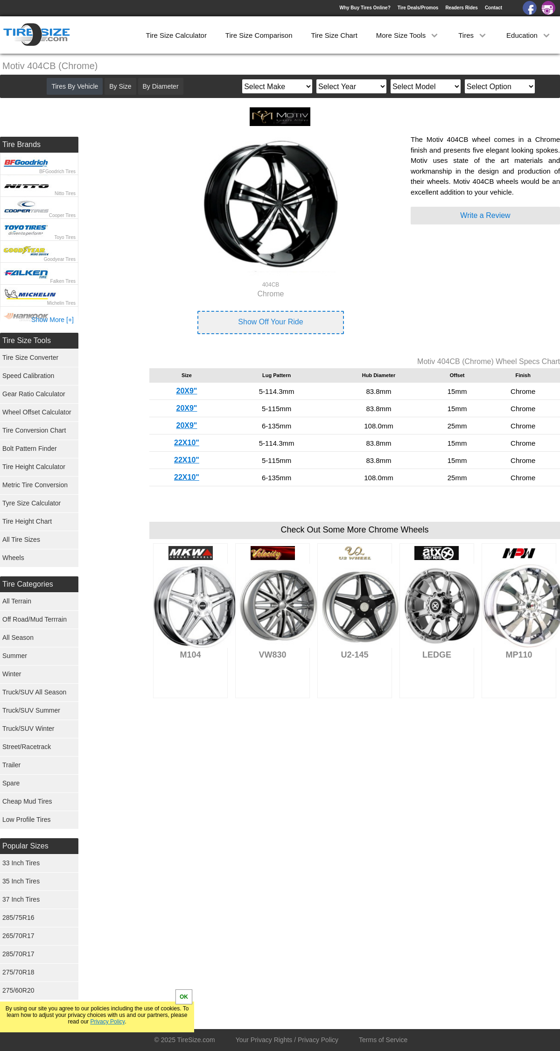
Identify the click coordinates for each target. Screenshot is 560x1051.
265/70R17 (18, 935)
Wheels (13, 557)
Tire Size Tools (26, 340)
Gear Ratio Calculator (33, 394)
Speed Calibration (28, 375)
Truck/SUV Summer (31, 710)
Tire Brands (21, 144)
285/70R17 (18, 954)
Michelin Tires (61, 303)
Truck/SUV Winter (28, 728)
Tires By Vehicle (74, 86)
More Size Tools (408, 35)
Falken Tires (63, 281)
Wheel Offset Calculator (36, 412)
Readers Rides (461, 7)
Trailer (11, 765)
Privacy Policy (107, 1021)
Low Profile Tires (26, 819)
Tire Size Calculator (176, 35)
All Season (18, 637)
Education (529, 35)
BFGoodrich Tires (57, 171)
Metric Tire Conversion (35, 485)
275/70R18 (18, 972)
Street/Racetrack (26, 746)
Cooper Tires (62, 215)
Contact (493, 7)
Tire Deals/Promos (418, 7)
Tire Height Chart (27, 521)
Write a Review (485, 215)
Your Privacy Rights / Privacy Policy (287, 1040)
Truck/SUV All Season (34, 692)
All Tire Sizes (21, 539)
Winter (11, 674)
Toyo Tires (65, 237)
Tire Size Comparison (259, 35)
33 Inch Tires (21, 863)
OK (184, 997)
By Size (120, 86)
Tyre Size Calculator (31, 503)
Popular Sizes (25, 846)
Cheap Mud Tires (27, 801)
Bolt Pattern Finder (29, 448)
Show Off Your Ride (270, 322)
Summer (14, 655)
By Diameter (161, 86)
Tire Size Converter (30, 357)
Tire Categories (27, 584)
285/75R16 (18, 917)
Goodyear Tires (60, 259)
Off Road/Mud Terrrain (34, 619)
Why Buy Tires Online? (364, 7)
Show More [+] (52, 319)
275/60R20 (18, 990)
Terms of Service (383, 1040)
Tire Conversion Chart (34, 430)
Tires (473, 35)
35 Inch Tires (21, 881)
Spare (11, 783)
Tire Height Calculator (33, 466)
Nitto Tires (65, 193)
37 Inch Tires (21, 899)
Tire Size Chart (334, 35)
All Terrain (16, 601)
